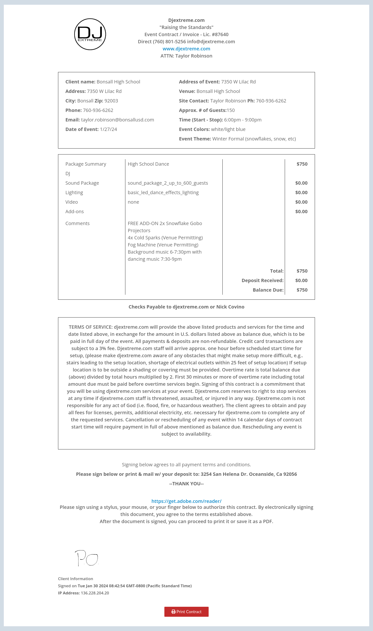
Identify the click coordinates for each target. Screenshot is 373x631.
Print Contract (186, 611)
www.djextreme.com (186, 48)
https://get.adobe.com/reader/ (187, 501)
